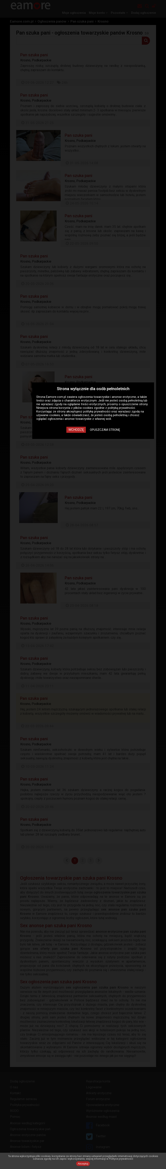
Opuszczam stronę (105, 430)
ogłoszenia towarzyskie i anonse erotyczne (107, 397)
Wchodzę (76, 430)
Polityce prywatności (121, 1158)
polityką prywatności (121, 408)
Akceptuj (83, 1163)
